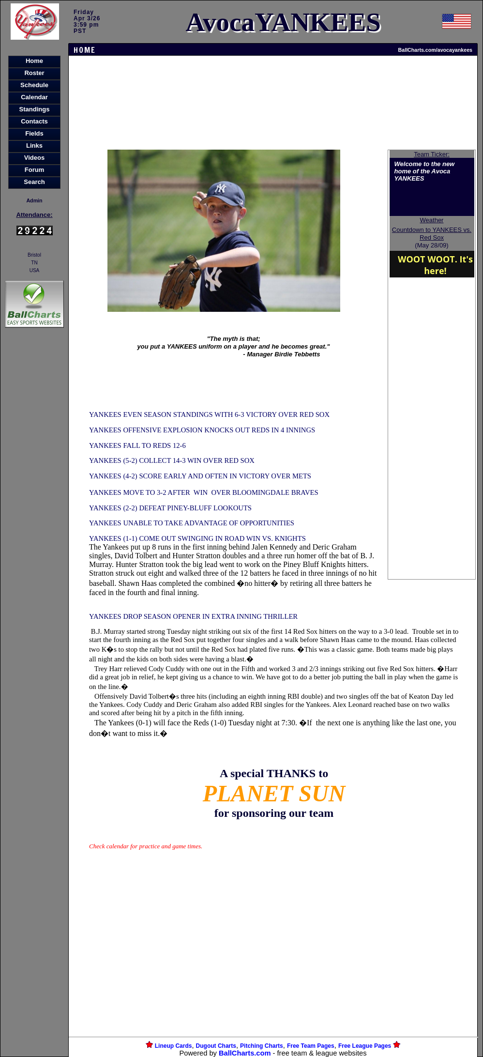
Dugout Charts (216, 1045)
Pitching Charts (261, 1045)
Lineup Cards (173, 1045)
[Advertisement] (34, 497)
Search (34, 181)
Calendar (34, 97)
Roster (34, 73)
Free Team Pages (310, 1045)
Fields (34, 133)
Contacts (34, 121)
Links (34, 145)
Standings (34, 109)
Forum (34, 169)
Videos (34, 157)
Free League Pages (364, 1045)
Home (34, 60)
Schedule (34, 85)
